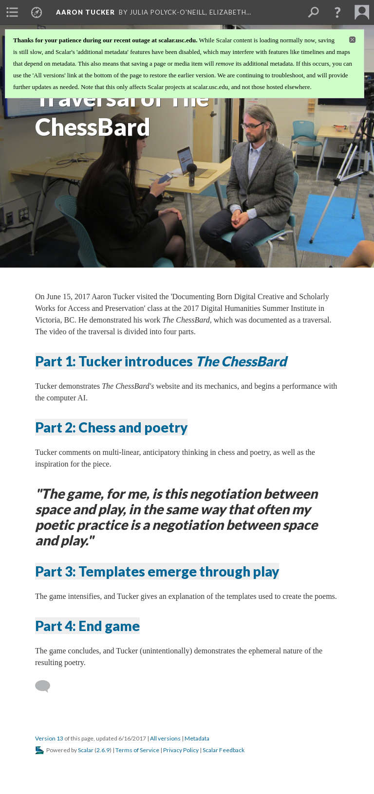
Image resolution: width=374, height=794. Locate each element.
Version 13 (49, 738)
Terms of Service (137, 750)
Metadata (197, 738)
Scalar (86, 750)
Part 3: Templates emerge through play (157, 571)
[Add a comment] (47, 686)
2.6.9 (103, 750)
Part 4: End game (87, 625)
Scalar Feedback (223, 750)
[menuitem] (12, 12)
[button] (337, 12)
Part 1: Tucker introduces (160, 361)
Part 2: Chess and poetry (111, 427)
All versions (165, 738)
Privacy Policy (181, 750)
